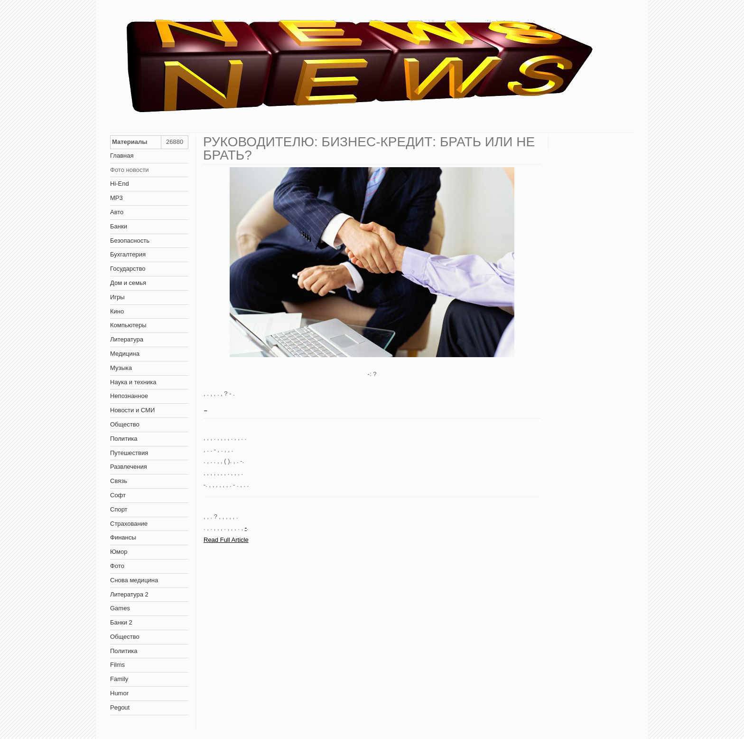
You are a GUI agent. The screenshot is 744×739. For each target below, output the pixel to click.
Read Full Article (226, 539)
